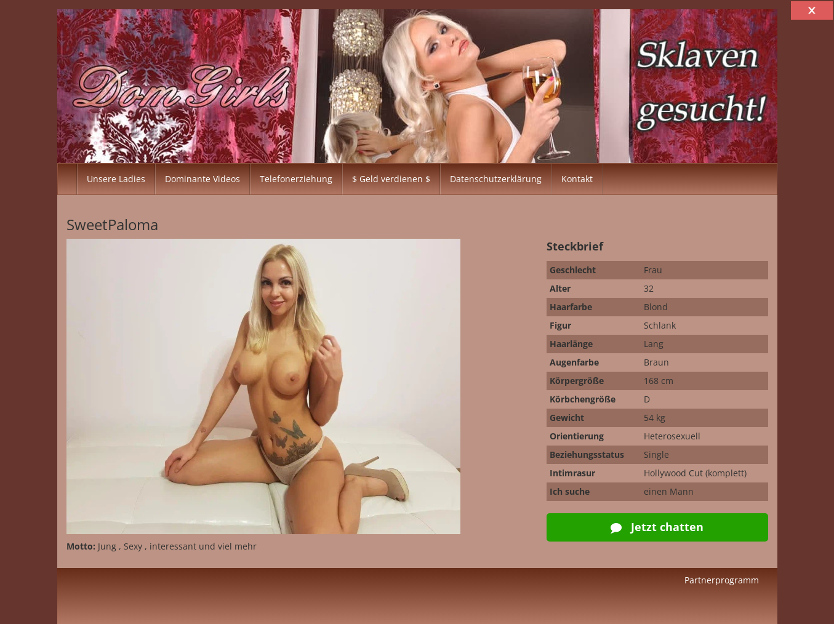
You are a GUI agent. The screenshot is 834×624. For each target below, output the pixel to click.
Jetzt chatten (657, 526)
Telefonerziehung (296, 179)
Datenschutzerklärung (496, 179)
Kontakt (577, 179)
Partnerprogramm (721, 580)
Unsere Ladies (116, 179)
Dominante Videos (202, 179)
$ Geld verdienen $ (391, 179)
